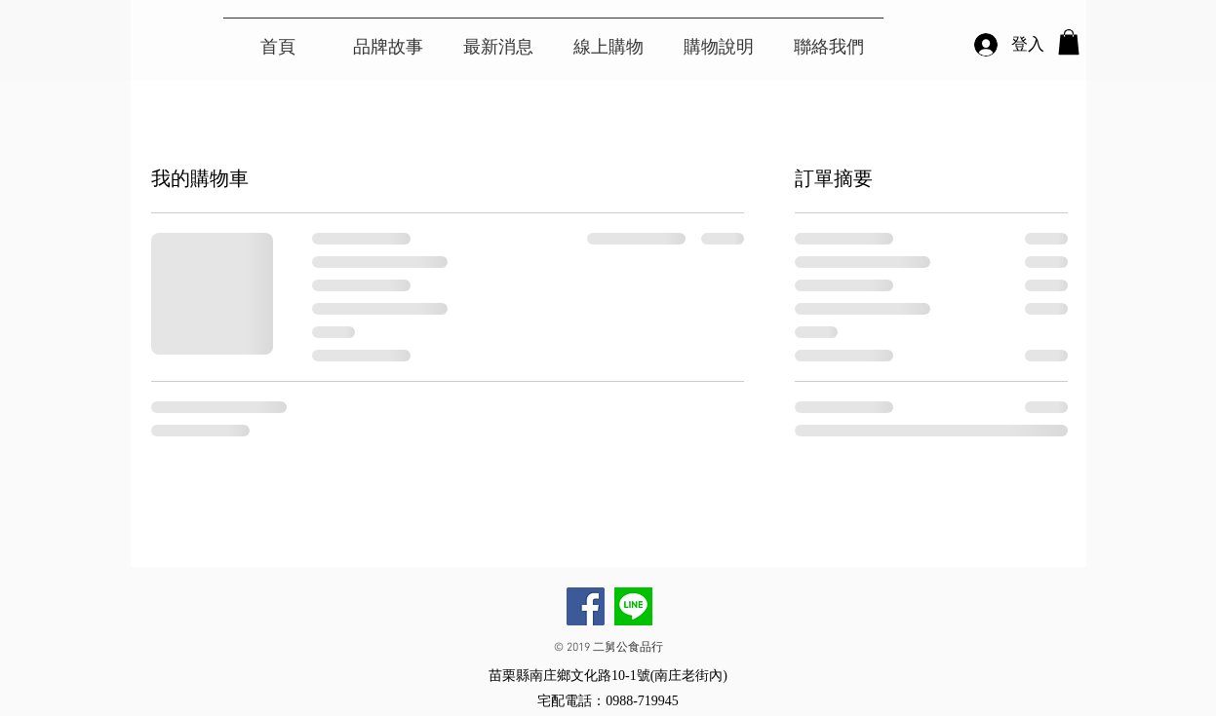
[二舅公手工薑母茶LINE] (633, 606)
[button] (1068, 42)
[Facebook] (586, 606)
